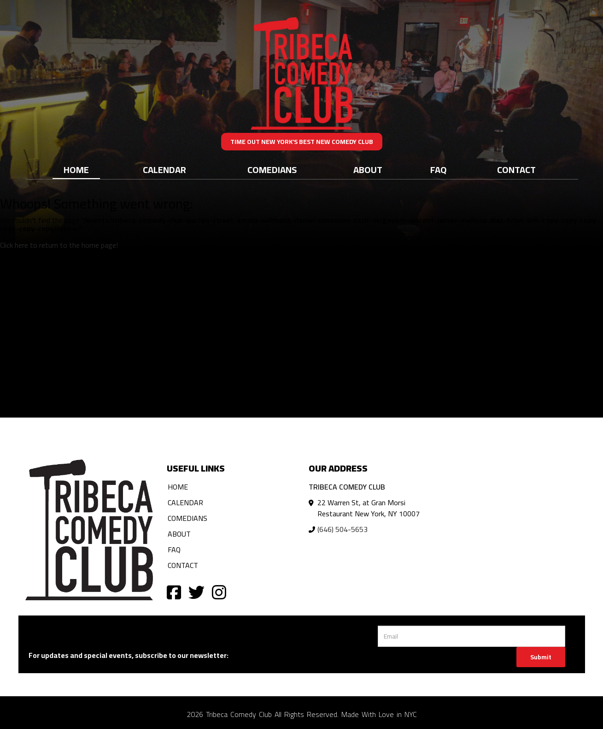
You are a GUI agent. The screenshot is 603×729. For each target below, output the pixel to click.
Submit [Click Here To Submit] (540, 657)
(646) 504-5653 (342, 529)
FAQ (438, 169)
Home (76, 169)
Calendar (164, 169)
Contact (516, 169)
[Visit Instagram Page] (219, 591)
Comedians (272, 169)
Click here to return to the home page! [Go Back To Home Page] (59, 245)
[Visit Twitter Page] (196, 591)
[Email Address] (471, 636)
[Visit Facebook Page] (174, 591)
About (367, 169)
